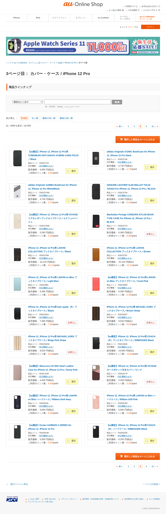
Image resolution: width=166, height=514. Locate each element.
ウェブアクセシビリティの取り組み (40, 502)
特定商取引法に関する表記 (133, 499)
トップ (9, 63)
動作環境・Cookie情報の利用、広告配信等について (101, 499)
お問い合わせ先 (49, 499)
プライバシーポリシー (69, 499)
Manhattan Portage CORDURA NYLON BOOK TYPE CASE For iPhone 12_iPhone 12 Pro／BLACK (130, 218)
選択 (73, 171)
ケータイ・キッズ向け (125, 18)
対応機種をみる (46, 166)
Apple (60, 63)
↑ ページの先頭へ (151, 484)
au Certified (103, 18)
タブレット (81, 18)
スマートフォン (59, 18)
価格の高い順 (66, 118)
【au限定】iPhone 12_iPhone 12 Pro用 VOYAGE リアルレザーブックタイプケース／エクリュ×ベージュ (53, 218)
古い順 (35, 118)
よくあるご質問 (33, 499)
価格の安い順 (48, 118)
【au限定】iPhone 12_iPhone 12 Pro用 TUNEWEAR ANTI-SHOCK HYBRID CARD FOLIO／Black (53, 155)
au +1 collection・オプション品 (148, 18)
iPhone (16, 18)
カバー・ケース (48, 63)
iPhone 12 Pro (71, 63)
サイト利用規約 (154, 499)
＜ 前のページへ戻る (17, 484)
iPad (38, 18)
